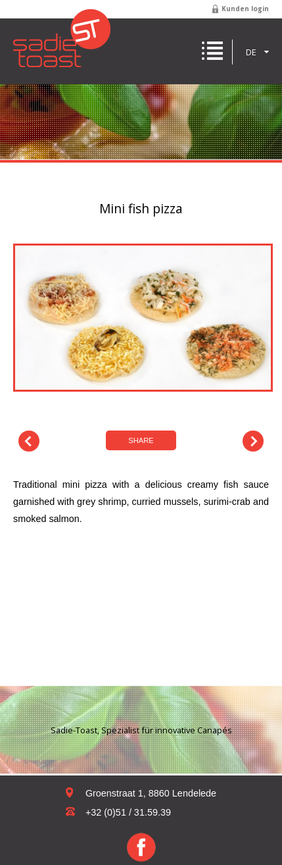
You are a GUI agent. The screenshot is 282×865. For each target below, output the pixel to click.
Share (141, 440)
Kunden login (245, 8)
